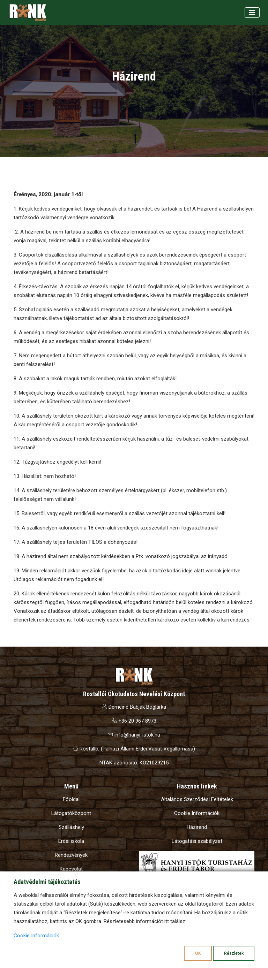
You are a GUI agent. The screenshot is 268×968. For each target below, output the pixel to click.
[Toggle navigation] (252, 12)
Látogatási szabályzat (197, 841)
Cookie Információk (196, 813)
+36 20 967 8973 (134, 721)
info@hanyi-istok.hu (134, 735)
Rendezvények (71, 855)
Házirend (197, 827)
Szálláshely (71, 827)
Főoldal (71, 799)
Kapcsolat (71, 869)
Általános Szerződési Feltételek (197, 799)
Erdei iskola (71, 841)
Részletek (234, 953)
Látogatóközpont (71, 813)
